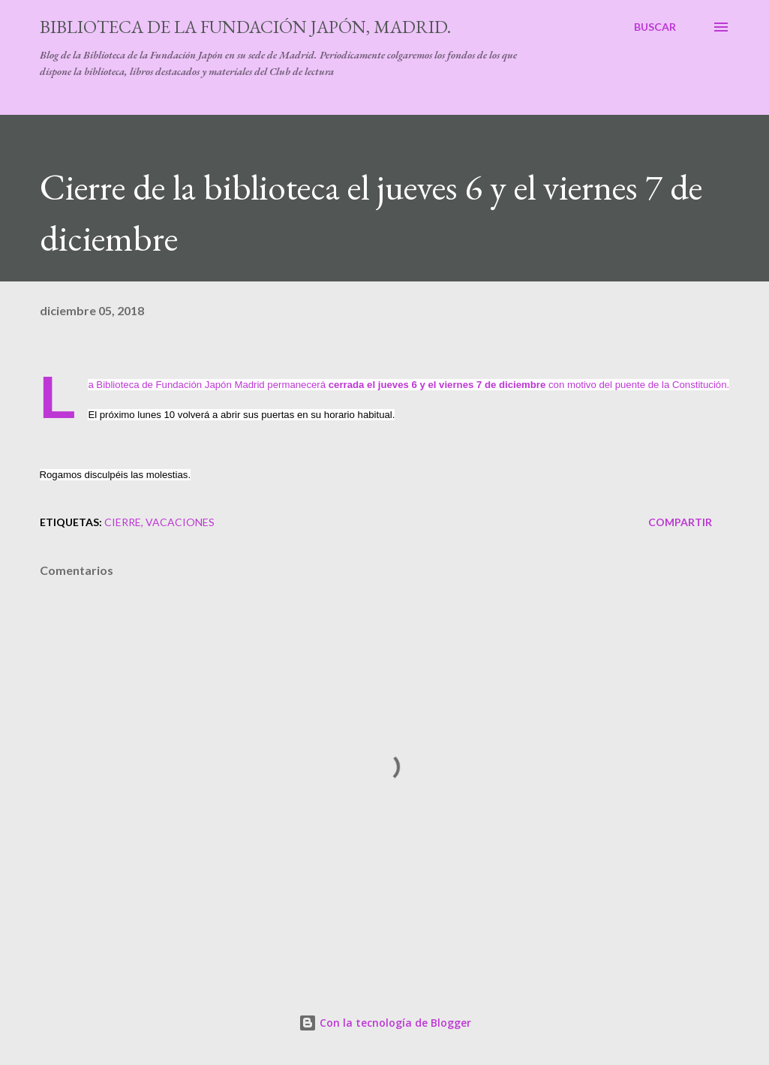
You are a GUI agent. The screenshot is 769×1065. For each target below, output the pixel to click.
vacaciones (180, 522)
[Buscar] (655, 27)
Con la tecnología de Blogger (385, 1022)
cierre (122, 522)
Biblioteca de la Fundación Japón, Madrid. (245, 26)
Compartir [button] (680, 522)
